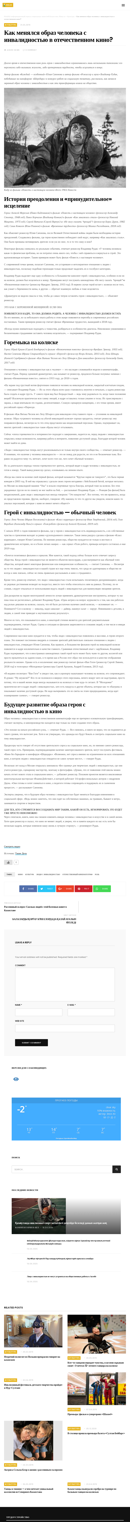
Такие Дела (21, 853)
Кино (20, 874)
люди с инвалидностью (47, 874)
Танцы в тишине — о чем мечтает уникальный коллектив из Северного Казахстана (28, 1478)
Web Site (19, 1008)
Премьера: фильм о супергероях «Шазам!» (89, 1401)
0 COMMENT (30, 50)
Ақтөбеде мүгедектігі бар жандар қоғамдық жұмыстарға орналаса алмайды (60, 1245)
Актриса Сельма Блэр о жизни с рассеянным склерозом (32, 1457)
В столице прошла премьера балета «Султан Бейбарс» (95, 1420)
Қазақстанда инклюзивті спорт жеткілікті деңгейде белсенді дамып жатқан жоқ (61, 1210)
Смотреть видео (12, 846)
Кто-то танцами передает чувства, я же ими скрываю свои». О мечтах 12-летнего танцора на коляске (95, 1351)
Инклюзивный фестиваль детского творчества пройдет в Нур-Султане (33, 1373)
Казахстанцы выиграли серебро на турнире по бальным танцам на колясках (96, 1478)
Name (18, 992)
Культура (10, 25)
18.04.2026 (47, 1215)
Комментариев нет (27, 1215)
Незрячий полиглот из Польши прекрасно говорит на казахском (31, 1345)
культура (29, 874)
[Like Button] (8, 862)
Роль (94, 874)
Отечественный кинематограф (75, 874)
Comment (20, 952)
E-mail (72, 992)
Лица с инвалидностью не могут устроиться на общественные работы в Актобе (61, 1263)
